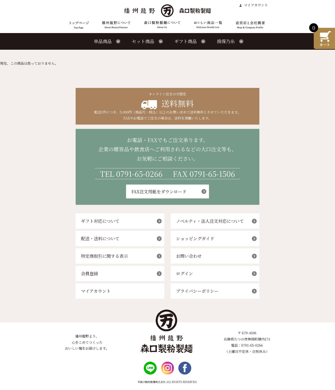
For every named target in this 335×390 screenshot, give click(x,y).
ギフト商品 (185, 41)
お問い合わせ (189, 256)
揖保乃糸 (226, 41)
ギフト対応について (100, 221)
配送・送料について (100, 238)
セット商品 (143, 41)
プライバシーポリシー (197, 291)
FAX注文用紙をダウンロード (159, 191)
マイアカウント (255, 5)
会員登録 (89, 273)
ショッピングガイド (195, 238)
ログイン (184, 273)
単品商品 (103, 41)
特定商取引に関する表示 (104, 256)
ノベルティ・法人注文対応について (210, 221)
